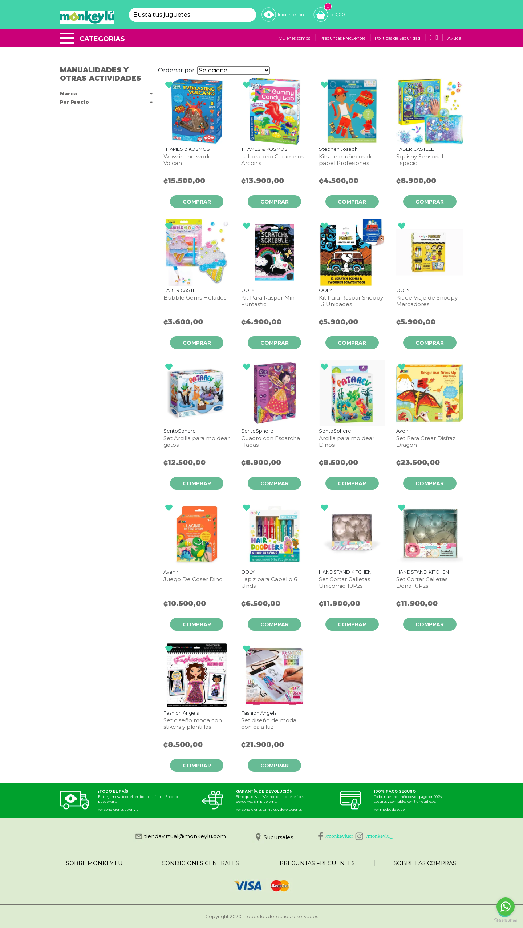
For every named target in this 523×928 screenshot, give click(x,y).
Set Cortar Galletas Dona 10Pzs (421, 582)
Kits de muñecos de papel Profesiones (346, 159)
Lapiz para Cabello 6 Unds (269, 582)
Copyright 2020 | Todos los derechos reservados (261, 916)
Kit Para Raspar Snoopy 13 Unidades (351, 301)
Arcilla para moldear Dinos (346, 441)
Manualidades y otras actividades (100, 74)
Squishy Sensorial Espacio (419, 159)
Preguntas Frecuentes (342, 38)
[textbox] (186, 14)
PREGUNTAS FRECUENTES (317, 863)
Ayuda (454, 38)
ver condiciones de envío (118, 809)
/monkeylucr (339, 836)
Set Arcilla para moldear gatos (196, 441)
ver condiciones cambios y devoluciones (269, 809)
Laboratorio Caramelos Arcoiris (272, 159)
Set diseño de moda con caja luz (268, 723)
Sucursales (278, 837)
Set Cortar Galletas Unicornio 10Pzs (344, 582)
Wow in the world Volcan (187, 159)
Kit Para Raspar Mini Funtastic (268, 301)
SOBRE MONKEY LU (94, 863)
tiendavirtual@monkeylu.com (185, 836)
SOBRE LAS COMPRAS (425, 863)
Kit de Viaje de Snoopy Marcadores (427, 301)
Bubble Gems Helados (194, 297)
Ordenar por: (177, 70)
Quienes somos (294, 38)
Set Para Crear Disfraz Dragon (425, 441)
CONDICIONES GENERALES (200, 863)
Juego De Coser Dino (193, 579)
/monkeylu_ (379, 836)
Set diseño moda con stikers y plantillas (192, 723)
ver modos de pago (389, 809)
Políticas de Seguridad (397, 38)
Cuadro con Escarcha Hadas (270, 441)
